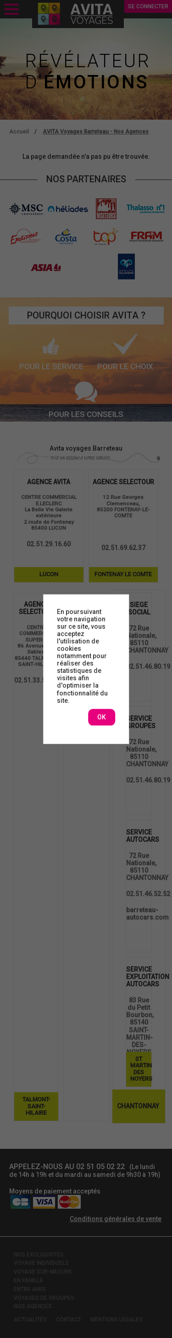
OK (101, 717)
